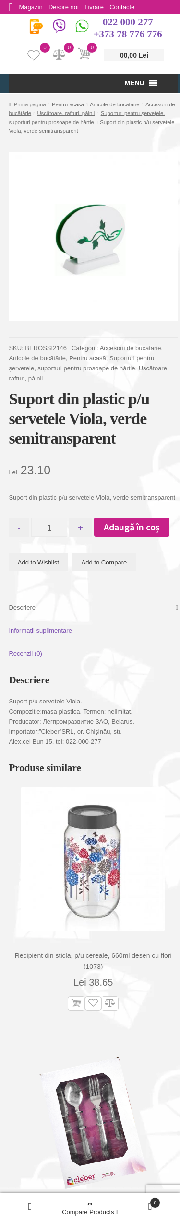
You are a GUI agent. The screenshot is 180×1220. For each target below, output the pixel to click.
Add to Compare (104, 562)
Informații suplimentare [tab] (40, 630)
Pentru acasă (68, 104)
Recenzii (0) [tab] (25, 653)
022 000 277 (128, 22)
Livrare (98, 7)
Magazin (32, 7)
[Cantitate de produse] (51, 527)
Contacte (127, 7)
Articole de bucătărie (115, 104)
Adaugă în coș (136, 527)
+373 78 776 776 (128, 34)
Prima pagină (30, 104)
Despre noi (66, 7)
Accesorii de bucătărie (130, 348)
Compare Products (90, 1212)
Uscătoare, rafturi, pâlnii (66, 113)
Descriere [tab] (22, 607)
